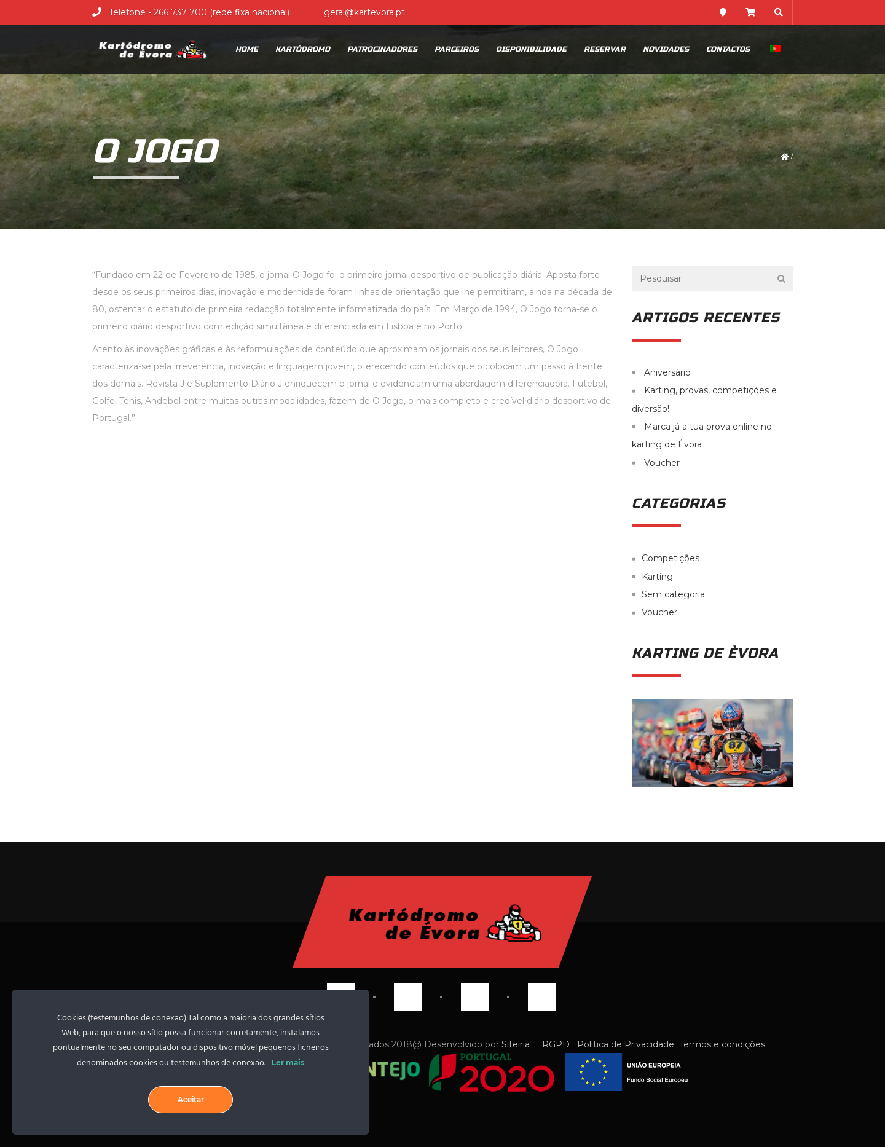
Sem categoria (673, 594)
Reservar (605, 49)
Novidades (666, 49)
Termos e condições (722, 1044)
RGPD (556, 1044)
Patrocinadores (382, 49)
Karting (657, 576)
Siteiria (517, 1044)
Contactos (728, 49)
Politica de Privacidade (625, 1044)
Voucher (662, 462)
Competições (670, 558)
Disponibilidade (531, 49)
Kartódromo (302, 49)
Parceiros (457, 49)
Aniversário (667, 372)
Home (246, 49)
